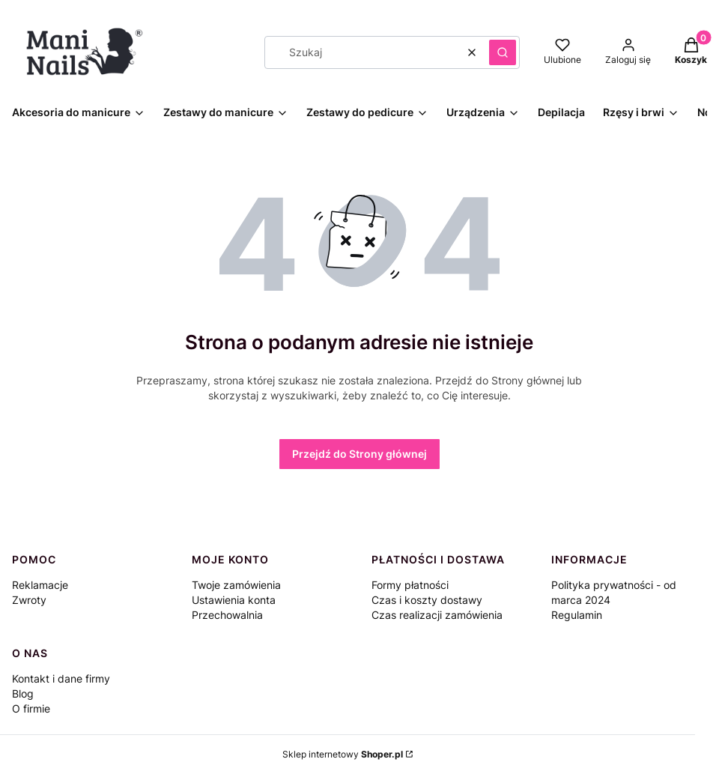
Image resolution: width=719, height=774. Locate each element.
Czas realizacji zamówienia (437, 614)
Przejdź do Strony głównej (359, 453)
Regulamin (576, 614)
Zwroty (29, 599)
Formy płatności (410, 584)
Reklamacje (40, 584)
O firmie (31, 708)
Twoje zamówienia (236, 584)
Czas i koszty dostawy (426, 599)
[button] (502, 52)
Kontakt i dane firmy (61, 678)
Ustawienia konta (234, 599)
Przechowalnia (227, 614)
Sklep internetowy (342, 754)
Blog (23, 693)
